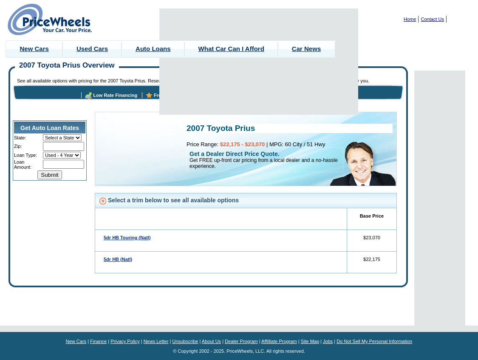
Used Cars (92, 48)
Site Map (310, 341)
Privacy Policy (124, 341)
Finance (98, 341)
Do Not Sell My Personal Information (374, 341)
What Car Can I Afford (231, 48)
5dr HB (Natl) (118, 259)
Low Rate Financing (115, 95)
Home (410, 19)
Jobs (328, 341)
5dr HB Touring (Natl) (127, 237)
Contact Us (432, 19)
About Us (211, 341)
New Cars (34, 48)
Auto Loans (153, 48)
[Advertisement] (259, 62)
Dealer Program (241, 341)
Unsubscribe (185, 341)
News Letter (156, 341)
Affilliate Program (279, 341)
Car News (306, 48)
